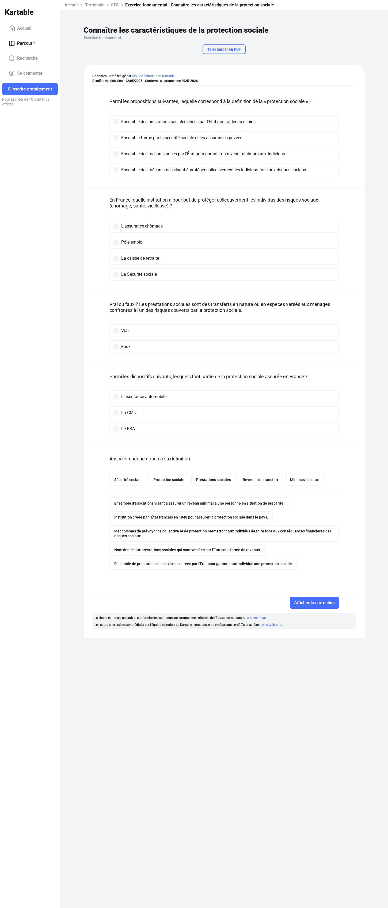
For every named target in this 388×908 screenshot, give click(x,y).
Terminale (95, 4)
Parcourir (22, 43)
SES (115, 4)
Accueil (20, 28)
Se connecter (26, 73)
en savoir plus (256, 618)
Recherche (23, 58)
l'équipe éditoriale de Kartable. (153, 76)
